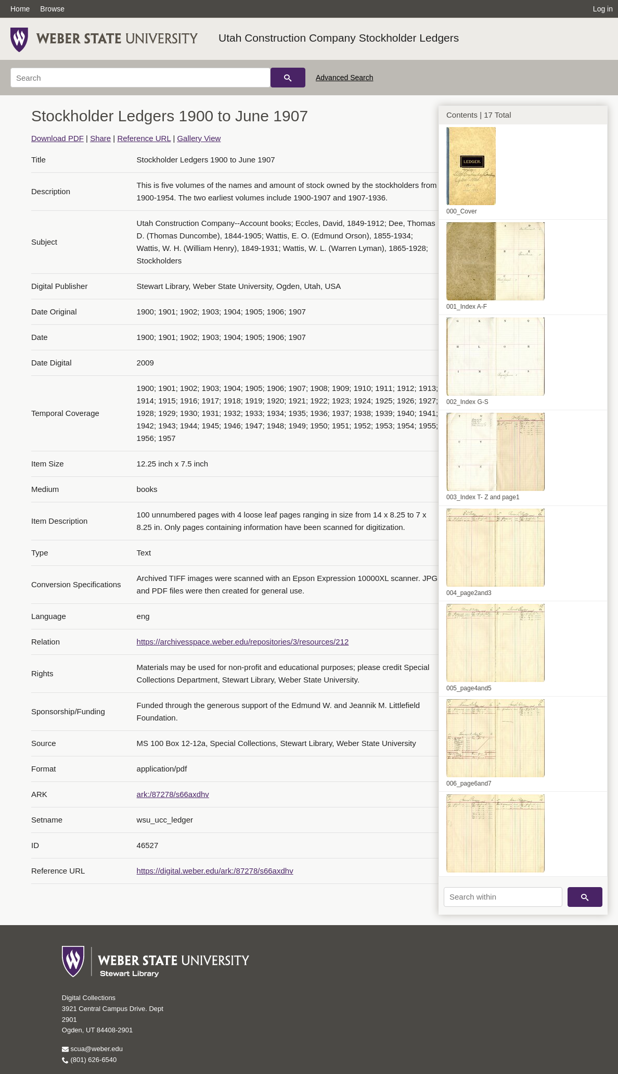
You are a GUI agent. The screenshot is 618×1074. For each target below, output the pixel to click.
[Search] (140, 77)
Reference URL (144, 138)
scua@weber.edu (92, 1049)
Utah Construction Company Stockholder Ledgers (338, 38)
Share (100, 138)
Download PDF (57, 138)
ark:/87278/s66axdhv (173, 794)
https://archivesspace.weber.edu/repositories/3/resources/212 (243, 641)
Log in (603, 9)
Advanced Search (345, 77)
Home (20, 9)
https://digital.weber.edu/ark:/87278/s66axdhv (215, 870)
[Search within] (503, 897)
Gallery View (199, 138)
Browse (52, 9)
